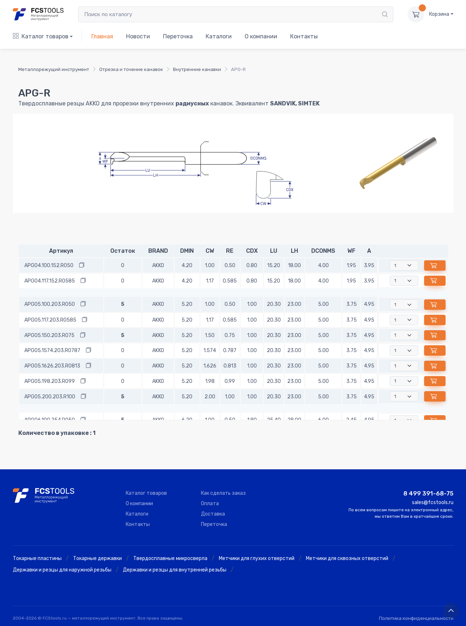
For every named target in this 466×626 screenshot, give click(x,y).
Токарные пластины (37, 558)
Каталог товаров (40, 36)
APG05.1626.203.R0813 (52, 366)
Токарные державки (97, 558)
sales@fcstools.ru (432, 502)
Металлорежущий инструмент (53, 69)
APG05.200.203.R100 (49, 397)
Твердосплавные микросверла (170, 558)
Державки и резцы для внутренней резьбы (174, 570)
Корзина (439, 14)
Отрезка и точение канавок (131, 69)
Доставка (213, 514)
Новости (138, 36)
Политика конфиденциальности (416, 618)
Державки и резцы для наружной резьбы (62, 570)
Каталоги (219, 36)
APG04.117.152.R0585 (49, 281)
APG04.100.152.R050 (48, 265)
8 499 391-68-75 (428, 493)
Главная (102, 36)
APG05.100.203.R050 (49, 304)
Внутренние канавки (197, 69)
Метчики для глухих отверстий (256, 558)
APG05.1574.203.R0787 (52, 350)
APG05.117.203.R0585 (50, 320)
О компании (261, 36)
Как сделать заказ (223, 493)
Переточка (178, 36)
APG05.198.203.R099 (49, 381)
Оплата (210, 504)
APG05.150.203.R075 (49, 335)
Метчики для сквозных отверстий (347, 558)
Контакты (304, 36)
